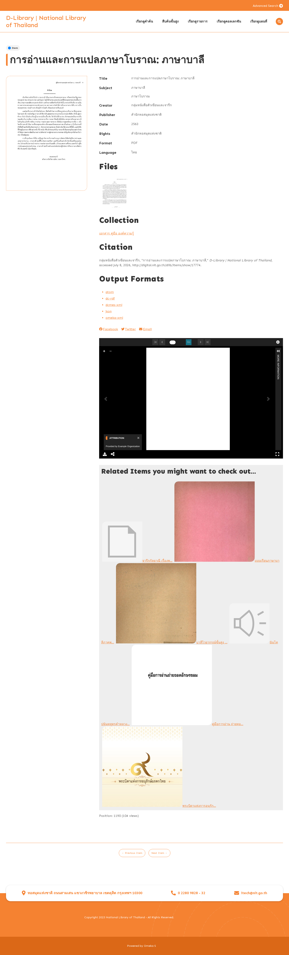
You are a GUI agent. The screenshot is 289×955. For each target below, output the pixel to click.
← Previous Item (132, 853)
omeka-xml (114, 318)
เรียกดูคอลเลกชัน (229, 21)
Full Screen (277, 454)
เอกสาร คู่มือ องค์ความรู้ (116, 233)
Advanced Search (265, 6)
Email (145, 329)
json (109, 311)
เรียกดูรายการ (198, 21)
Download (105, 454)
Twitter (128, 329)
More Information (278, 356)
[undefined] (173, 342)
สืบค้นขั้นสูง (170, 21)
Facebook (108, 329)
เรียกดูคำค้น (144, 21)
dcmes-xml (114, 305)
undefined (278, 342)
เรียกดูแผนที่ (258, 21)
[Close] (138, 437)
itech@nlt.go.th (254, 893)
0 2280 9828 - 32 (191, 893)
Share (113, 454)
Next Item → (159, 853)
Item (13, 48)
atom (110, 292)
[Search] (279, 21)
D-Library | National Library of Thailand (46, 21)
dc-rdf (110, 298)
